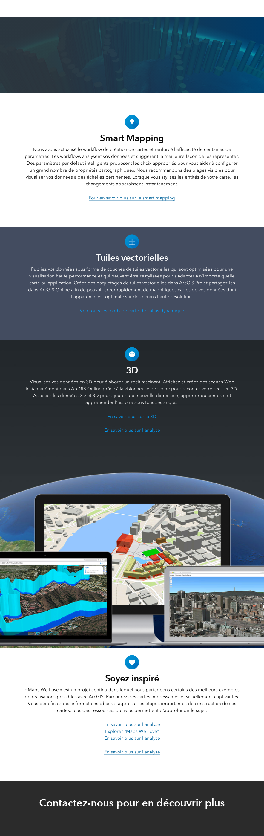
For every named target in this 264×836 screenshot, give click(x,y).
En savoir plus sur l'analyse (132, 430)
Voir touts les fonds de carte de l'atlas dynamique (132, 310)
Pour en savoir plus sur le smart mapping (132, 198)
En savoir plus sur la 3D (132, 416)
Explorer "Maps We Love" (132, 731)
